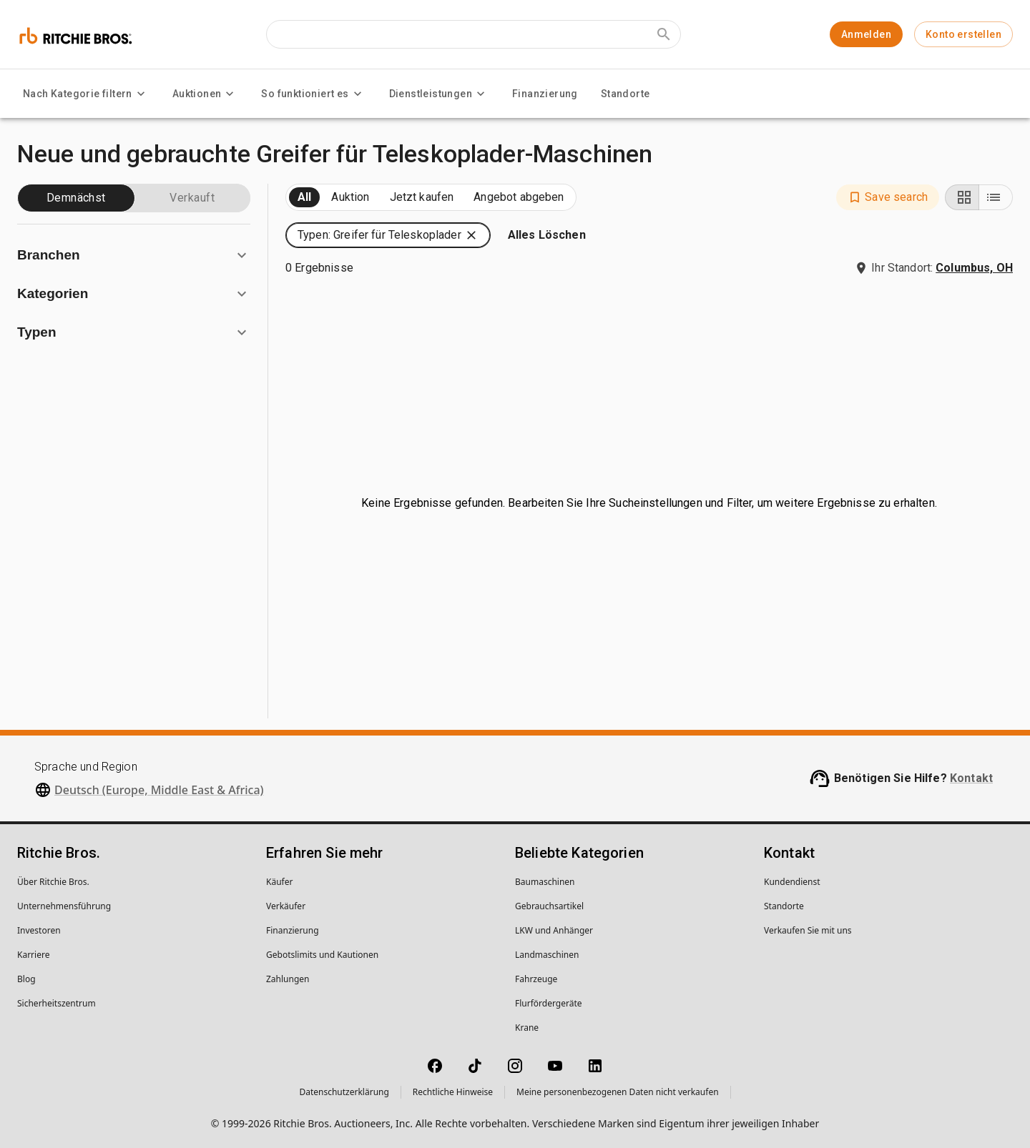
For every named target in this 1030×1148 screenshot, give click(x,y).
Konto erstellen (963, 34)
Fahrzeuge (536, 979)
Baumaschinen (545, 882)
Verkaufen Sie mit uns (808, 930)
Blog (26, 979)
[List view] (995, 197)
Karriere (33, 955)
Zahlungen (288, 979)
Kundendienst (792, 882)
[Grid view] (962, 197)
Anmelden (866, 34)
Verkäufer (285, 906)
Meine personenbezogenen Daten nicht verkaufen (617, 1092)
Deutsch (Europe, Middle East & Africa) (159, 790)
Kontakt (971, 778)
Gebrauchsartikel (549, 906)
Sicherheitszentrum (56, 1003)
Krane (527, 1027)
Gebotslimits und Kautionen (322, 955)
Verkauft (192, 197)
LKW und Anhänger (554, 930)
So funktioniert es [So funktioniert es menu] (313, 93)
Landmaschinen (547, 955)
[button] (887, 197)
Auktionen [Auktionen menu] (205, 93)
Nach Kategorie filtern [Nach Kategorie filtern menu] (86, 93)
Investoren (39, 930)
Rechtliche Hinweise (453, 1092)
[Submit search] (663, 34)
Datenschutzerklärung (343, 1092)
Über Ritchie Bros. (53, 882)
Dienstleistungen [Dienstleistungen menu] (439, 93)
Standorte (625, 93)
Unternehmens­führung (64, 906)
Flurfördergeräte (548, 1003)
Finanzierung (545, 93)
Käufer (279, 882)
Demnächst (76, 197)
